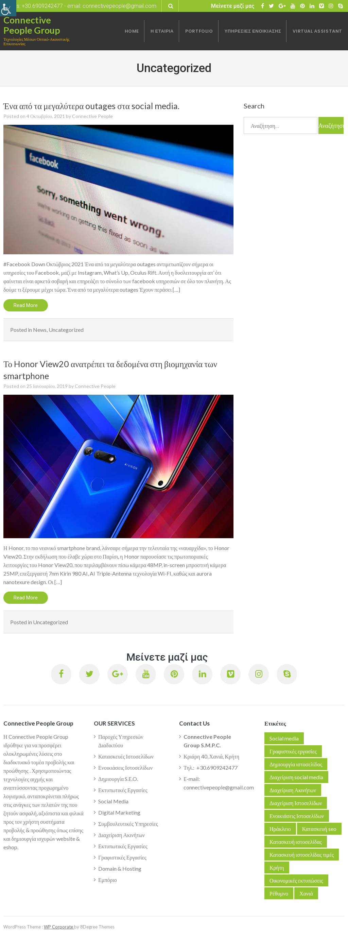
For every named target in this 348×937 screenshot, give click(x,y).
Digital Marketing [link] (119, 812)
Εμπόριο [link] (107, 879)
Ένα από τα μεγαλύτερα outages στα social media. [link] (91, 106)
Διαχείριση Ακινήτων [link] (121, 835)
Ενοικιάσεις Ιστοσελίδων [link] (125, 767)
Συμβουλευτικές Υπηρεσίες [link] (128, 823)
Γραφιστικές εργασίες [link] (293, 751)
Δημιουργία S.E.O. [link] (118, 779)
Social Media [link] (113, 801)
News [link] (40, 329)
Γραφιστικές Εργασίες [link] (122, 857)
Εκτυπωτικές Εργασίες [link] (122, 790)
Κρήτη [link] (276, 867)
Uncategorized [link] (66, 329)
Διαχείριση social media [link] (296, 777)
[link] (8, 8)
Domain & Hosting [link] (119, 868)
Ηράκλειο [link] (280, 828)
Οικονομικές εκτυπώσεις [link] (296, 880)
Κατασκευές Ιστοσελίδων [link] (126, 756)
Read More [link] (26, 305)
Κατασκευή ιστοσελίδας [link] (295, 841)
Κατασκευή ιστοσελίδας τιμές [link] (301, 854)
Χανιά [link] (306, 893)
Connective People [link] (92, 116)
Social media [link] (284, 738)
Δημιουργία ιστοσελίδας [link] (295, 764)
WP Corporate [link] (59, 927)
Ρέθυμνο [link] (278, 893)
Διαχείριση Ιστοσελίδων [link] (295, 803)
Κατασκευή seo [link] (319, 828)
